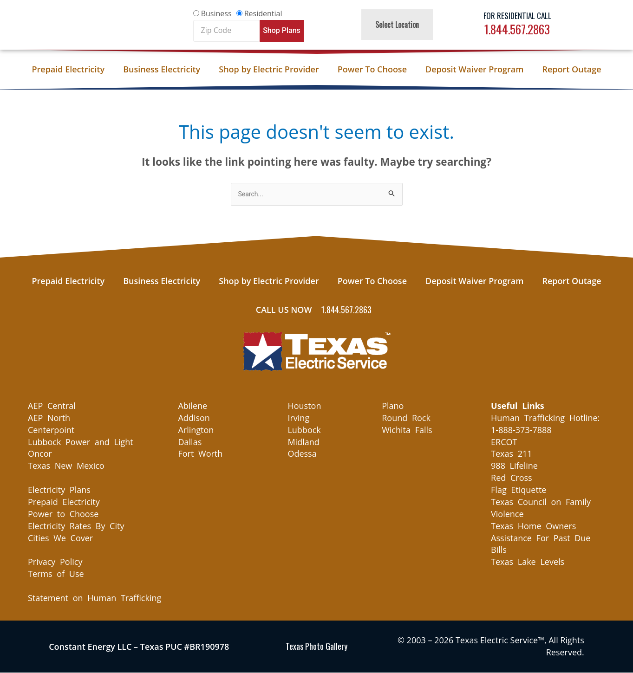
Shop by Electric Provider (269, 69)
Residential (263, 13)
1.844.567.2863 (517, 29)
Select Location (397, 24)
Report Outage (571, 69)
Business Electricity (161, 69)
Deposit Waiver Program (474, 69)
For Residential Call (517, 15)
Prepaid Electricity (68, 69)
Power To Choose (372, 69)
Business (216, 13)
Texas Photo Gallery (316, 647)
